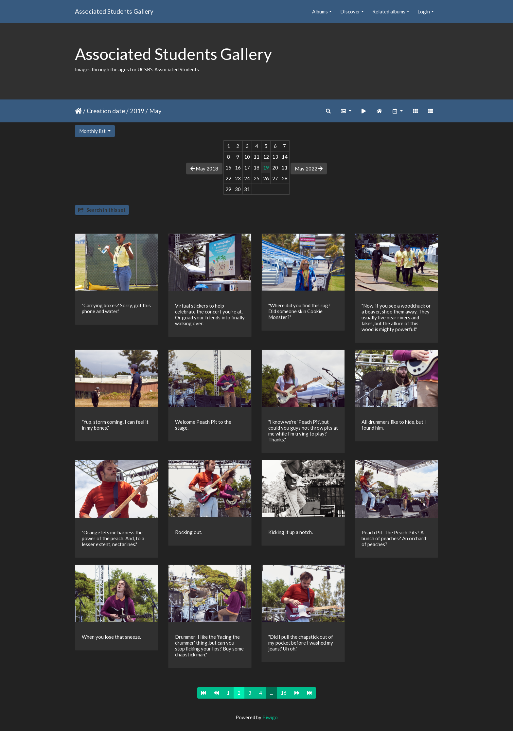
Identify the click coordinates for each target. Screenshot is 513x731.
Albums (320, 11)
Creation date (106, 111)
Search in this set (102, 210)
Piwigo (270, 717)
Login (423, 11)
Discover (350, 11)
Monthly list (93, 131)
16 (284, 693)
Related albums (388, 11)
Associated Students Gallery (114, 11)
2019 (137, 111)
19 (266, 167)
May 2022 (309, 168)
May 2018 (204, 168)
